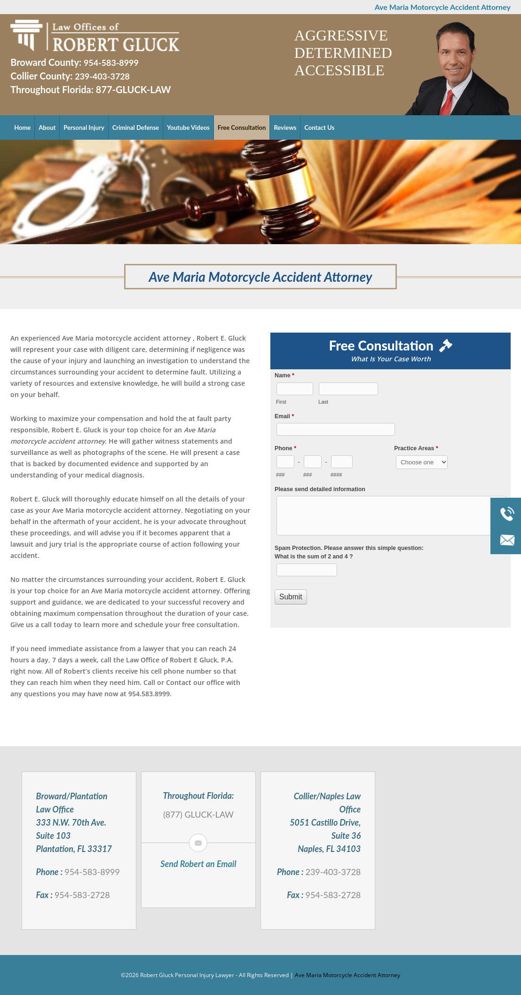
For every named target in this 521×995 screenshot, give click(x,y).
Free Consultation (242, 127)
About (47, 127)
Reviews (285, 127)
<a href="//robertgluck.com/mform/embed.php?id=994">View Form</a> (390, 498)
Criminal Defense (135, 127)
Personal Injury (83, 127)
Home (22, 127)
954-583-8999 (111, 62)
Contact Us (319, 127)
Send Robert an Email (198, 864)
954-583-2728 (82, 895)
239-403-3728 (102, 76)
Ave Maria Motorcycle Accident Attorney (347, 975)
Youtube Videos (188, 127)
